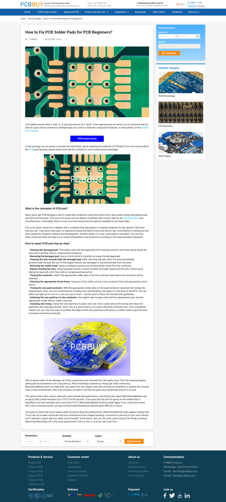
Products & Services (95, 12)
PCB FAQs (73, 462)
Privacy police (136, 475)
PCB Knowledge (34, 19)
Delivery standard (138, 471)
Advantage (140, 12)
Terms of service (77, 471)
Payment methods (77, 475)
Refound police (137, 466)
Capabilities (121, 12)
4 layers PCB (35, 471)
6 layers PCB (35, 475)
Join (200, 2)
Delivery (72, 479)
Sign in (193, 2)
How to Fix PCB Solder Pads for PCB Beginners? (63, 19)
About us (133, 462)
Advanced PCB (71, 12)
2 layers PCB (35, 466)
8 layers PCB (35, 479)
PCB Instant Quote (47, 12)
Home (27, 12)
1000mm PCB (36, 484)
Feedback (177, 12)
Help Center (159, 12)
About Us (192, 12)
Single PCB (34, 462)
